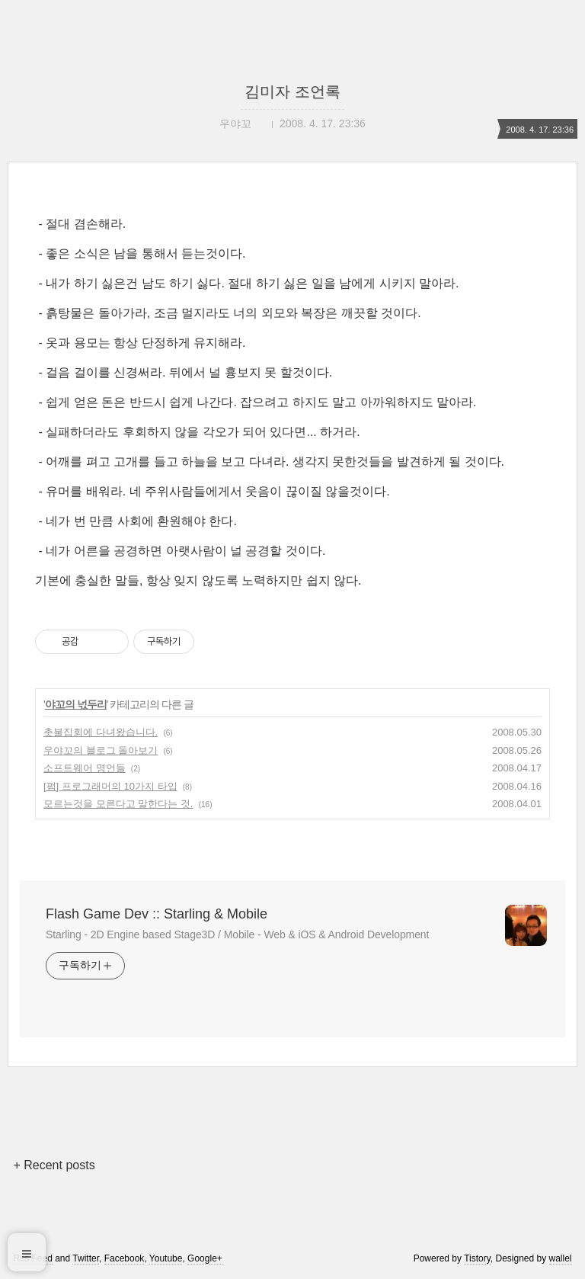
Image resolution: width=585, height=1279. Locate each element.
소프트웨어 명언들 (84, 768)
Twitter (85, 1258)
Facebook (124, 1258)
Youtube (166, 1258)
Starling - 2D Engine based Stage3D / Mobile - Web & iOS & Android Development (237, 934)
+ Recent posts (53, 1165)
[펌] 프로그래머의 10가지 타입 (110, 786)
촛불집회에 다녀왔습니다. (100, 732)
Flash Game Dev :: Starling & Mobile (156, 914)
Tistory (477, 1258)
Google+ (204, 1258)
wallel (560, 1258)
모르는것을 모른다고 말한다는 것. (118, 803)
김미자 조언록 (292, 91)
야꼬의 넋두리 (76, 704)
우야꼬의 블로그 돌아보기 (100, 750)
